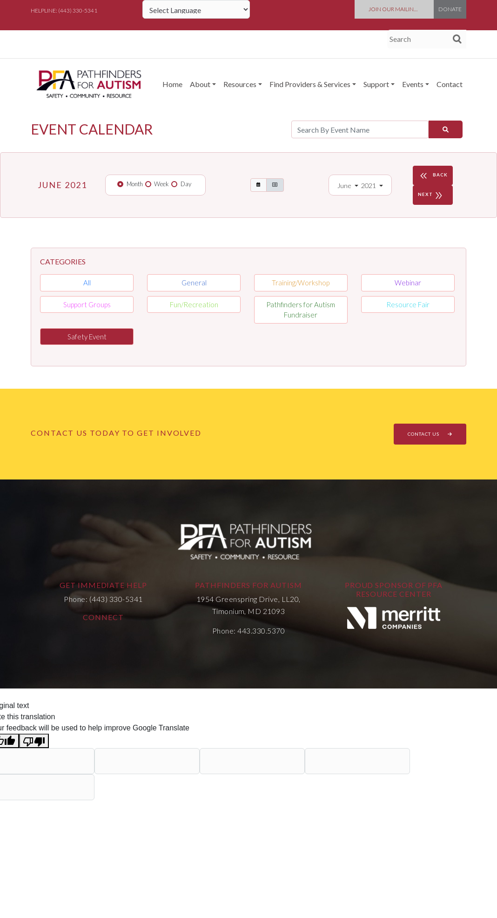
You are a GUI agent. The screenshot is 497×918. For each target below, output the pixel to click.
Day (186, 184)
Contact (450, 84)
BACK (433, 175)
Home (172, 84)
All (87, 282)
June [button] (345, 185)
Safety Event (87, 336)
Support (376, 84)
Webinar (408, 282)
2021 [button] (369, 185)
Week (161, 184)
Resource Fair (408, 304)
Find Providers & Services (309, 84)
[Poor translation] (34, 741)
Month (135, 184)
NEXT (431, 195)
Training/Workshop (300, 282)
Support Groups (87, 304)
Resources (239, 84)
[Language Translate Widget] (196, 9)
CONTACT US (430, 434)
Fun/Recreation (194, 304)
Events (412, 84)
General (194, 282)
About (200, 84)
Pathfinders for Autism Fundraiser (300, 309)
